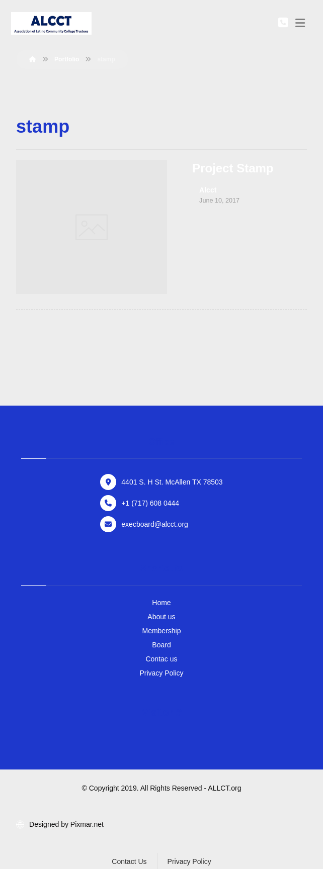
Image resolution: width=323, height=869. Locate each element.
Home (161, 603)
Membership (161, 631)
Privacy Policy (161, 673)
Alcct (207, 190)
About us (161, 617)
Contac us (161, 659)
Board (161, 645)
